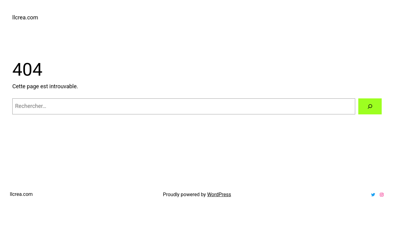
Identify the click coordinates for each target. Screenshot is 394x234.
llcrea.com (25, 17)
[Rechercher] (370, 106)
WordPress (219, 194)
